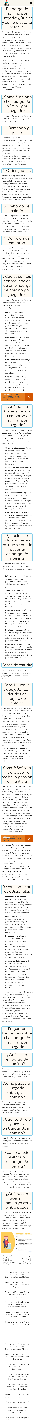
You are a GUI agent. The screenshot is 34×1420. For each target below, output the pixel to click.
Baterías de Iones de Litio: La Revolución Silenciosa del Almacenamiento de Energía (9, 1260)
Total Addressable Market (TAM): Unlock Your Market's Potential (25, 1260)
